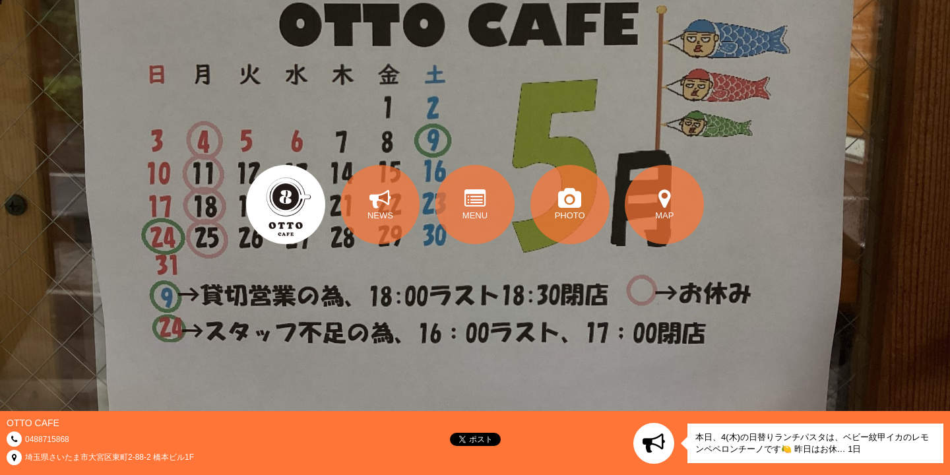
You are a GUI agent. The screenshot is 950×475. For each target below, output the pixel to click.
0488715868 (47, 439)
